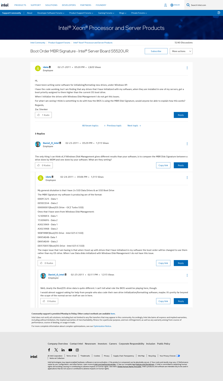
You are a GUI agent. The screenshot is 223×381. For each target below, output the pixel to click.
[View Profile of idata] (47, 67)
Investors (102, 343)
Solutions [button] (51, 4)
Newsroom (90, 343)
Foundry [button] (101, 4)
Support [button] (36, 4)
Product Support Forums (59, 42)
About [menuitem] (29, 12)
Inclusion (150, 343)
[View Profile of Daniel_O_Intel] (52, 143)
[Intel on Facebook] (49, 350)
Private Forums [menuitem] (138, 12)
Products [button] (20, 4)
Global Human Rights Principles (129, 366)
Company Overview (58, 343)
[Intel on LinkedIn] (63, 350)
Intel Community (37, 42)
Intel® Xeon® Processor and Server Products (92, 42)
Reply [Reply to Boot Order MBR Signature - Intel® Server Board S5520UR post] (181, 115)
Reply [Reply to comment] (181, 165)
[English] (175, 5)
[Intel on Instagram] (77, 350)
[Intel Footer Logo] (34, 356)
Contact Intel (76, 343)
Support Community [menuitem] (11, 12)
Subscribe (156, 51)
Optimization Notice (102, 325)
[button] (186, 67)
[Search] (188, 5)
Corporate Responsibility (131, 343)
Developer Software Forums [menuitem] (49, 12)
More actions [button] (178, 51)
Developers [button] (69, 4)
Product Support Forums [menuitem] (80, 12)
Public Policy (163, 343)
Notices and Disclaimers (145, 364)
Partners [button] (85, 4)
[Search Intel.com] (206, 5)
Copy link (163, 165)
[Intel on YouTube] (70, 350)
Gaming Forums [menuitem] (105, 12)
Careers (113, 343)
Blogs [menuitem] (121, 12)
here (113, 313)
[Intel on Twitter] (56, 350)
